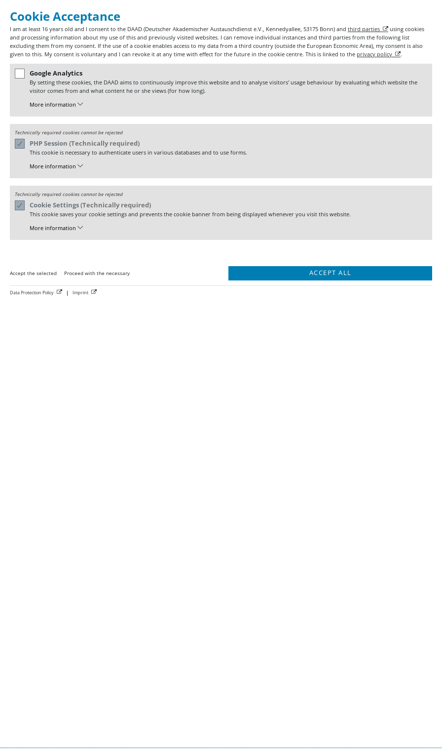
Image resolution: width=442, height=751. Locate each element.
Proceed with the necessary (97, 273)
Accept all (330, 273)
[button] (227, 105)
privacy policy (374, 54)
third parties (364, 29)
